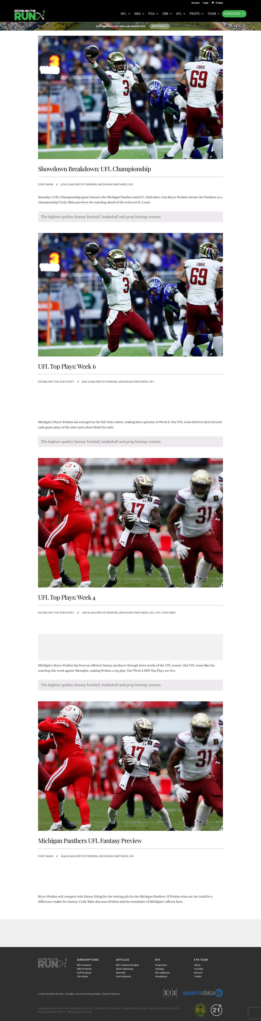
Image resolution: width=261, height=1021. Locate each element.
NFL (126, 13)
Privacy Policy (92, 994)
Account (195, 3)
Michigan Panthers (112, 184)
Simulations (161, 976)
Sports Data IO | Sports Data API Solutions (203, 993)
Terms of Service (111, 994)
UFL (181, 13)
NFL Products (84, 965)
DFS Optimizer (162, 972)
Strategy (159, 969)
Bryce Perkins (86, 184)
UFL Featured (166, 612)
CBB (167, 13)
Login (205, 3)
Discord (198, 972)
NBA (139, 13)
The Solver (82, 976)
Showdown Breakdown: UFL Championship (94, 168)
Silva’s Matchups (124, 969)
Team (214, 13)
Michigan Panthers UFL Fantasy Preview (90, 840)
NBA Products (84, 969)
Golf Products (84, 972)
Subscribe (234, 13)
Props (197, 13)
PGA (153, 13)
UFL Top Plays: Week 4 (66, 597)
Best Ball (120, 972)
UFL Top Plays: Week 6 (67, 366)
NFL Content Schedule (127, 965)
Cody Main (45, 184)
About (197, 965)
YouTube (198, 969)
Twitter (198, 976)
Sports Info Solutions (170, 993)
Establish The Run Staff (56, 381)
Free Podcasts (123, 976)
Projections (161, 965)
